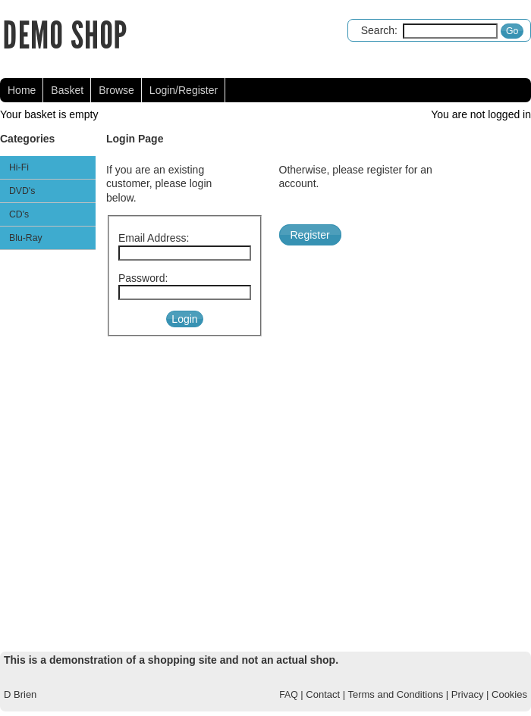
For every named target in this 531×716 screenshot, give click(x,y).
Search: (379, 30)
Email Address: (153, 238)
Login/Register (183, 90)
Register (310, 235)
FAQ (288, 694)
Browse (116, 90)
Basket (67, 90)
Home (22, 90)
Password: (143, 278)
